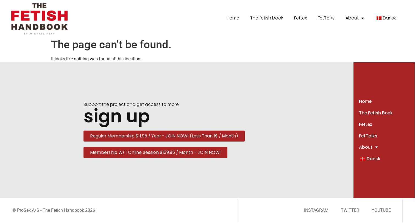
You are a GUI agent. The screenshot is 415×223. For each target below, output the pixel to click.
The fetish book (266, 18)
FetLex (300, 18)
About (355, 18)
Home (233, 18)
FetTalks (326, 18)
